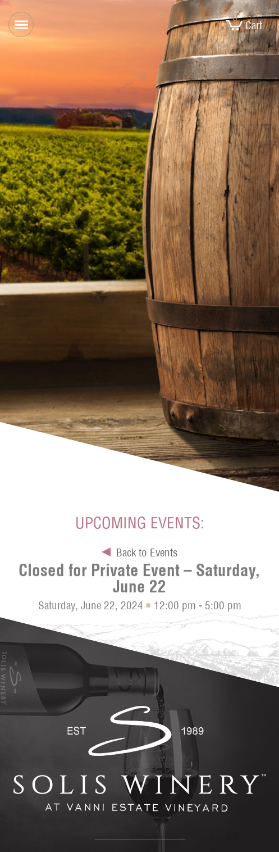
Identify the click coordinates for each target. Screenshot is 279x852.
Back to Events (146, 554)
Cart (244, 25)
